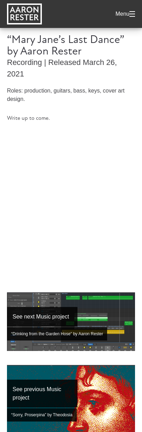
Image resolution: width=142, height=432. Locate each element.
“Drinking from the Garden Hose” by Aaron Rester (57, 333)
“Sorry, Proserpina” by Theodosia (42, 414)
